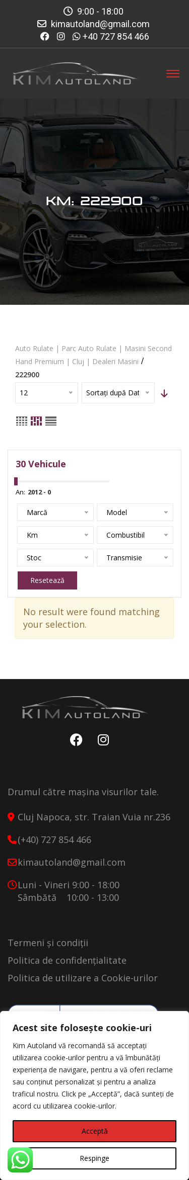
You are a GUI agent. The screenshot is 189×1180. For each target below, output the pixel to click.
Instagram (101, 740)
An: (20, 491)
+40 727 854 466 (116, 36)
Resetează (47, 580)
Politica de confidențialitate (67, 960)
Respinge (94, 1158)
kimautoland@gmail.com (100, 24)
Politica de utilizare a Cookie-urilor (83, 978)
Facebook (74, 740)
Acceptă (95, 1131)
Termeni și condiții (48, 943)
